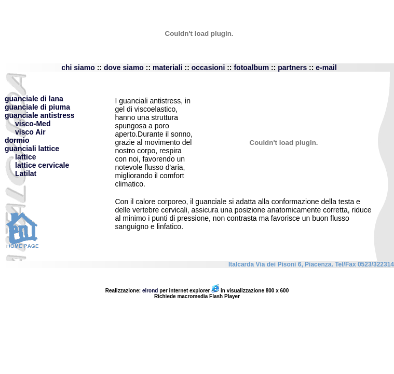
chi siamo (79, 67)
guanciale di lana (34, 99)
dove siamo (125, 67)
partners (292, 67)
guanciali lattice (32, 148)
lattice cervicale (42, 165)
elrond (150, 290)
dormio (17, 140)
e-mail (326, 67)
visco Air (25, 132)
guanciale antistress (40, 115)
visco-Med (27, 123)
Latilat (25, 173)
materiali (168, 67)
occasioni (208, 67)
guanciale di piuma (37, 107)
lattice (25, 157)
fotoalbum (251, 67)
